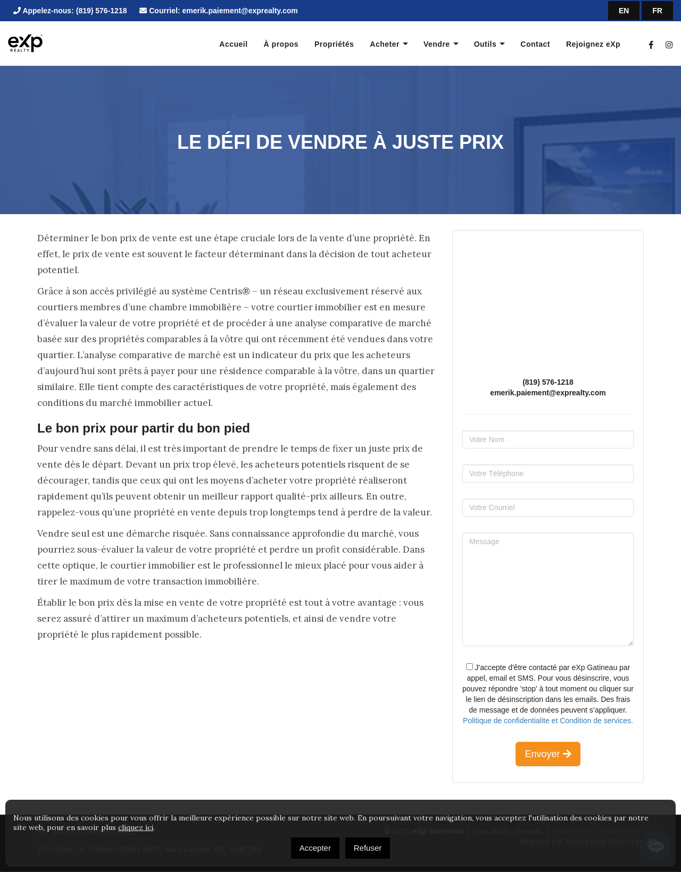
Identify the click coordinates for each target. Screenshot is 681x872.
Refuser (368, 847)
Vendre (436, 44)
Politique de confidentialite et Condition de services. (548, 720)
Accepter (315, 847)
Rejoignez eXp (593, 44)
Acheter (385, 44)
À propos (281, 44)
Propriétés (334, 44)
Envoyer (548, 754)
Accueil (233, 44)
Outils (485, 44)
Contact (535, 44)
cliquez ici (135, 827)
